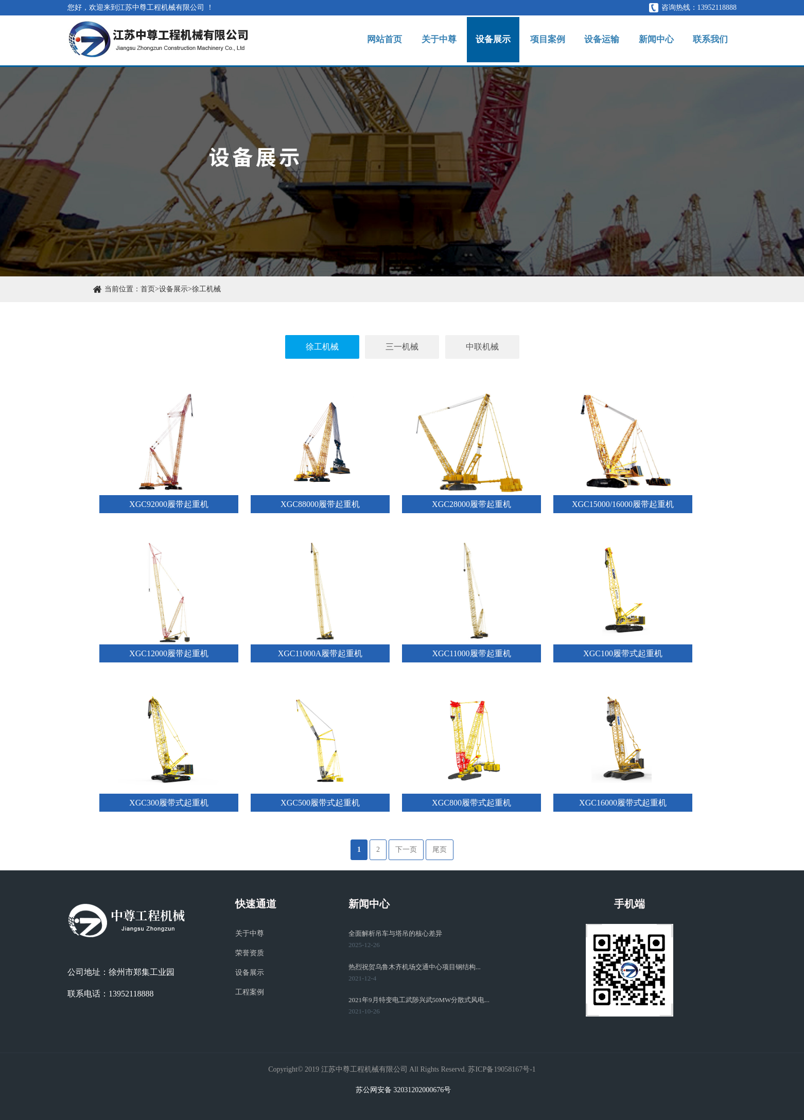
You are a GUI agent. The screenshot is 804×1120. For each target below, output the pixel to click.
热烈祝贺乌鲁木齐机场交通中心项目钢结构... (414, 967)
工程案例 (249, 992)
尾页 (439, 849)
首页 (148, 289)
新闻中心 (650, 41)
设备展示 (474, 41)
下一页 (406, 849)
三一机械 (402, 346)
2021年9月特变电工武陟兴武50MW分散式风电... (419, 1000)
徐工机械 (206, 289)
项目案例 (533, 41)
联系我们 (708, 41)
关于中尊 (416, 41)
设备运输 (591, 41)
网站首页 (357, 41)
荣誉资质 (249, 953)
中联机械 (482, 346)
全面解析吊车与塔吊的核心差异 (395, 933)
